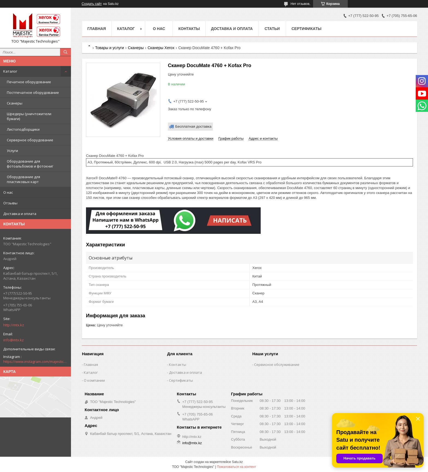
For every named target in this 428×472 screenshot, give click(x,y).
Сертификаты (306, 28)
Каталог (10, 71)
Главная (96, 28)
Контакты (189, 28)
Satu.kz (237, 462)
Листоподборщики (23, 129)
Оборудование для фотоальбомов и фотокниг (30, 164)
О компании (94, 380)
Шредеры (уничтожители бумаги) (29, 116)
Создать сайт (92, 4)
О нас (8, 192)
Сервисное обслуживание (276, 364)
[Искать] (65, 52)
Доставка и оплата (19, 213)
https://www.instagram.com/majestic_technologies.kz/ (35, 361)
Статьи (272, 28)
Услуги (12, 150)
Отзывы (10, 203)
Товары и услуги (109, 48)
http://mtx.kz (13, 324)
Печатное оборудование (29, 81)
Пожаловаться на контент (236, 467)
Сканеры (14, 103)
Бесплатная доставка (193, 126)
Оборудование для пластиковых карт (23, 179)
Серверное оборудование (30, 140)
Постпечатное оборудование (33, 92)
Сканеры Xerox (161, 48)
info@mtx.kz (13, 339)
